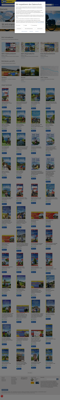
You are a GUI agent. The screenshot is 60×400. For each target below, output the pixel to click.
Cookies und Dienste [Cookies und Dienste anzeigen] (24, 31)
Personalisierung (34, 25)
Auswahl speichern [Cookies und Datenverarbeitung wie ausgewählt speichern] (40, 28)
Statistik (26, 25)
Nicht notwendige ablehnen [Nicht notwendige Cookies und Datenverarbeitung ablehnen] (29, 28)
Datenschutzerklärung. (41, 22)
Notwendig (18, 25)
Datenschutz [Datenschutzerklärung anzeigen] (31, 31)
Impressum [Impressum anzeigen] (37, 31)
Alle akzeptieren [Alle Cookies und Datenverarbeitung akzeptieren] (19, 28)
